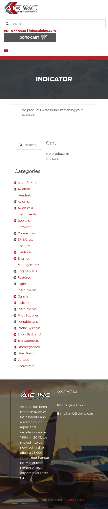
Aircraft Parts (27, 183)
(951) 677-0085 (81, 405)
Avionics (24, 202)
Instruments (27, 309)
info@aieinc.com (42, 31)
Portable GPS (28, 322)
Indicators (25, 303)
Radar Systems (29, 328)
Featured (24, 277)
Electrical (25, 252)
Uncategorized (29, 347)
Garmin (23, 296)
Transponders (28, 341)
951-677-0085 (15, 31)
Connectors (26, 233)
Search (19, 145)
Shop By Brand (29, 334)
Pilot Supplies (28, 315)
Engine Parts (27, 271)
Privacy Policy (73, 500)
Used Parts (26, 353)
